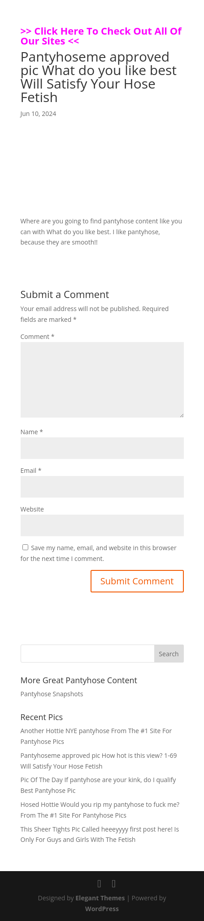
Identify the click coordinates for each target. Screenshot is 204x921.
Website (32, 509)
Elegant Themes (100, 898)
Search (168, 654)
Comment (38, 336)
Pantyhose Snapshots (52, 694)
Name (32, 431)
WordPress (102, 908)
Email (31, 470)
